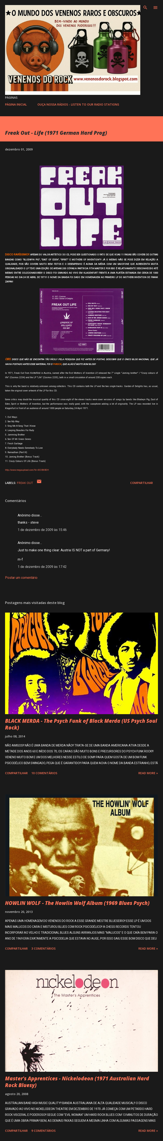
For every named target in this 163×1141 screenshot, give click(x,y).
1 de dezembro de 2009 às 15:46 (42, 530)
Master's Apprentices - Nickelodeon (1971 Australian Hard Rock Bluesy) (77, 1082)
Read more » (148, 773)
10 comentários (44, 773)
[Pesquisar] (145, 7)
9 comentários (43, 1131)
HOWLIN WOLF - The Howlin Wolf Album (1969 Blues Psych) (77, 902)
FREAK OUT (25, 483)
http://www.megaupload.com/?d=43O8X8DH (27, 470)
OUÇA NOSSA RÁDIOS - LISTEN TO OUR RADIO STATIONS (78, 104)
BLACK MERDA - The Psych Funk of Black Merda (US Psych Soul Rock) (81, 724)
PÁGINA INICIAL (16, 104)
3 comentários (43, 948)
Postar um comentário (21, 578)
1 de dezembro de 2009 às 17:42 (42, 567)
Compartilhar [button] (141, 483)
